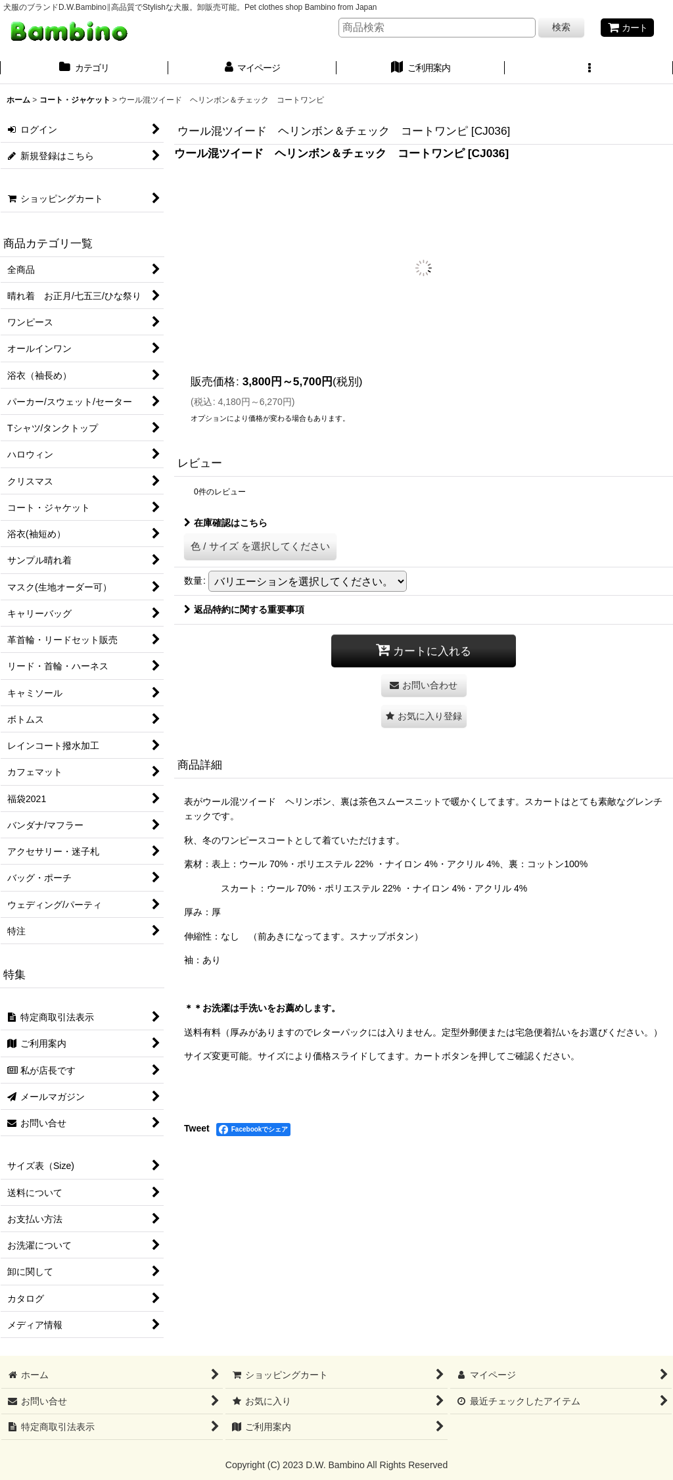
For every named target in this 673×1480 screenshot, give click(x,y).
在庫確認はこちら (225, 522)
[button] (589, 69)
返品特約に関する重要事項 (244, 609)
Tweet (197, 1128)
